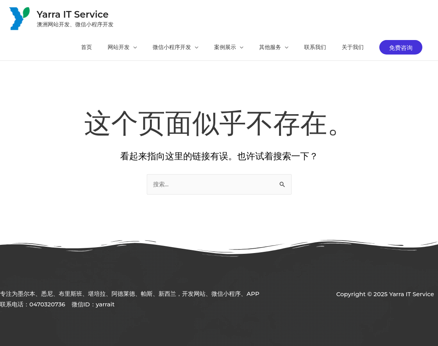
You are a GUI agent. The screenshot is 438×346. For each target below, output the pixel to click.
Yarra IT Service (74, 13)
